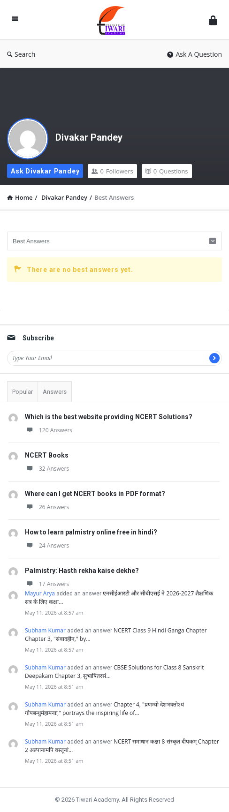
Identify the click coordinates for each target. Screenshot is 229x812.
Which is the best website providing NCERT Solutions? (108, 417)
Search (21, 54)
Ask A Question (194, 54)
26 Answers (47, 507)
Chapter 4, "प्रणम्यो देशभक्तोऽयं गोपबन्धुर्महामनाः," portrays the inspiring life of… (104, 708)
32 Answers (47, 469)
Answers (55, 391)
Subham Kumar (45, 630)
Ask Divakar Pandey (45, 171)
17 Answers (47, 584)
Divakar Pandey (88, 137)
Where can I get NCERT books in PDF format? (95, 493)
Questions (166, 171)
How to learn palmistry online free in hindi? (91, 532)
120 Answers (48, 430)
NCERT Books (47, 455)
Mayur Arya (40, 593)
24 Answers (47, 545)
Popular (22, 391)
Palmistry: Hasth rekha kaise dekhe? (82, 570)
